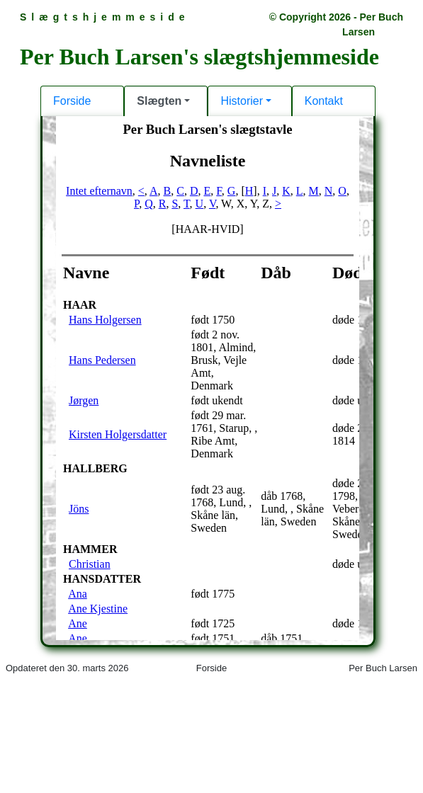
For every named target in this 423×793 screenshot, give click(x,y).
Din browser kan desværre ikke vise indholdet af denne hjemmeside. (211, 395)
